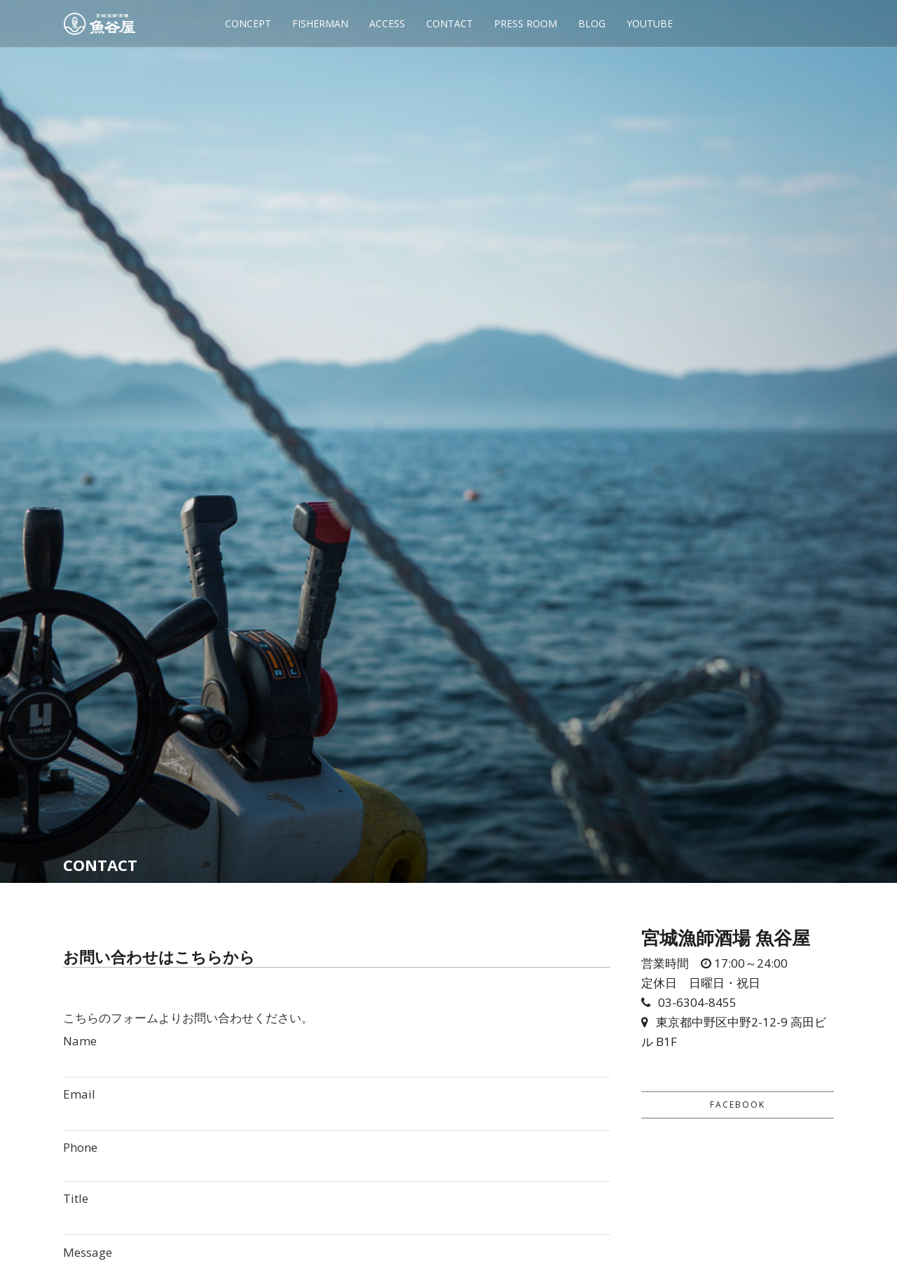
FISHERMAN (320, 23)
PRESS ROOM (525, 23)
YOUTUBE (649, 23)
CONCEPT (248, 23)
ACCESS (387, 23)
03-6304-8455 (697, 1002)
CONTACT (449, 23)
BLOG (591, 23)
